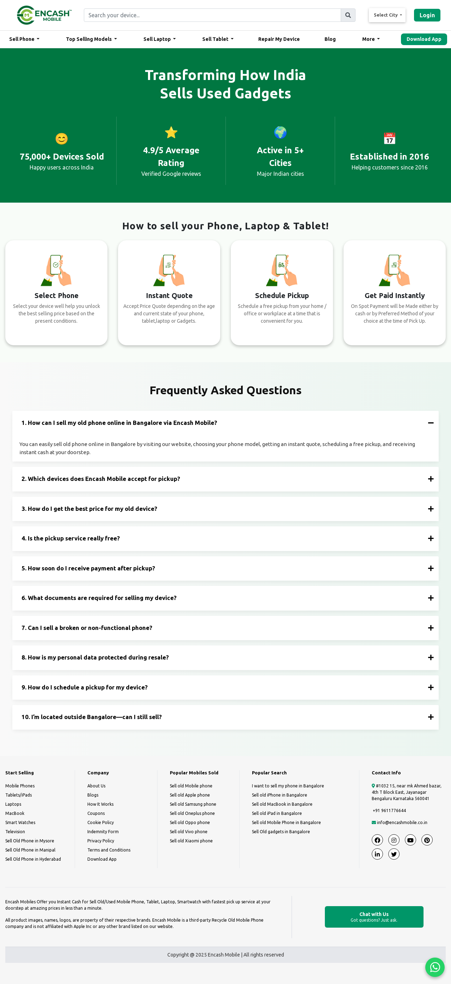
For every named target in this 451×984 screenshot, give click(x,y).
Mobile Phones (20, 786)
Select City (386, 14)
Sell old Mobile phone (191, 786)
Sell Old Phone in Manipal (30, 850)
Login (427, 15)
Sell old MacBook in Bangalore (282, 804)
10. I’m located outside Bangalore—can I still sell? (227, 716)
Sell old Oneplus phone (192, 813)
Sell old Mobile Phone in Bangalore (286, 822)
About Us (96, 786)
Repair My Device (279, 39)
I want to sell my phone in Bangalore (288, 786)
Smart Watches (20, 822)
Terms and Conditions (108, 850)
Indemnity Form (103, 831)
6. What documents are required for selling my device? (227, 597)
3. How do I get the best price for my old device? (227, 508)
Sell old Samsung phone (193, 804)
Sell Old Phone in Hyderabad (33, 859)
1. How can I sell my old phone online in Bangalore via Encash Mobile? (227, 422)
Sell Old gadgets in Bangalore (281, 831)
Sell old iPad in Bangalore (277, 813)
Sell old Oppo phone (190, 822)
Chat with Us (374, 917)
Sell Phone (22, 39)
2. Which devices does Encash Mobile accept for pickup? (227, 478)
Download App (424, 39)
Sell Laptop (157, 39)
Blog (330, 39)
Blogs (92, 795)
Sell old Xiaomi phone (191, 840)
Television (15, 831)
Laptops (13, 804)
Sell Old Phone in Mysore (29, 840)
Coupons (96, 813)
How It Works (100, 804)
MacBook (14, 813)
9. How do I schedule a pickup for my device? (227, 687)
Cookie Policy (100, 822)
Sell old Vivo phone (189, 831)
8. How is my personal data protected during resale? (227, 657)
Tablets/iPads (18, 795)
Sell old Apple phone (190, 795)
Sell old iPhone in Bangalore (279, 795)
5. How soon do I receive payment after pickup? (227, 568)
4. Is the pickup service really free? (227, 538)
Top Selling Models (89, 39)
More (369, 39)
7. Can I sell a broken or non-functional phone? (227, 627)
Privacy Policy (100, 840)
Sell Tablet (215, 39)
